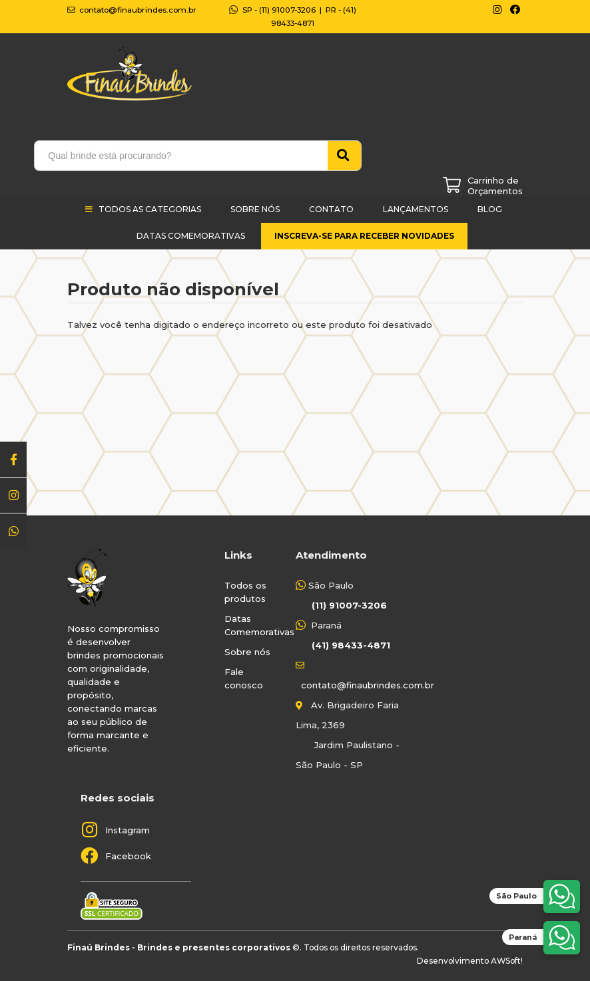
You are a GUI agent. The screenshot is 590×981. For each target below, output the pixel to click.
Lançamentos (415, 209)
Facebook (128, 856)
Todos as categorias (150, 209)
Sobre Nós (255, 209)
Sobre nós (247, 651)
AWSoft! (507, 961)
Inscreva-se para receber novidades (364, 236)
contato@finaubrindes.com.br (367, 685)
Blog (489, 209)
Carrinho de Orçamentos (495, 185)
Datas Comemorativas (191, 236)
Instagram (127, 830)
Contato (331, 209)
